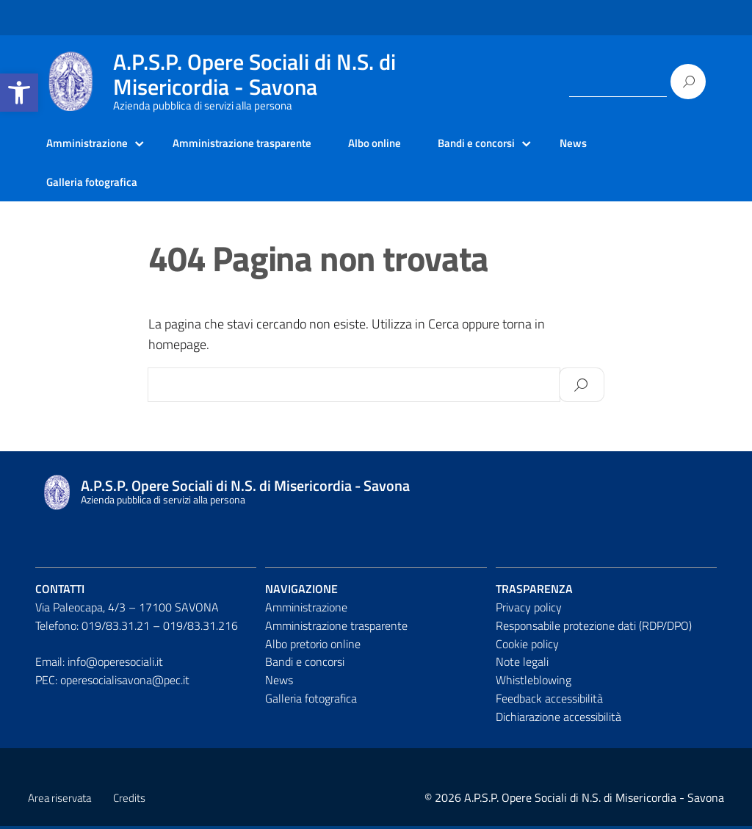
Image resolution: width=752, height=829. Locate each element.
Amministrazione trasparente (251, 143)
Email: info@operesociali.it (99, 664)
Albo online (391, 143)
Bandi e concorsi (497, 143)
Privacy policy (529, 610)
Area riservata (59, 800)
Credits (129, 800)
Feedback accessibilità (549, 701)
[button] (19, 92)
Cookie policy (527, 646)
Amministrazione (89, 143)
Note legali (522, 664)
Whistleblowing (533, 683)
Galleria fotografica (94, 184)
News (598, 143)
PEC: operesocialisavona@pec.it (112, 683)
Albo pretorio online (313, 646)
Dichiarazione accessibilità (558, 719)
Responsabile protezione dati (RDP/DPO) (594, 627)
